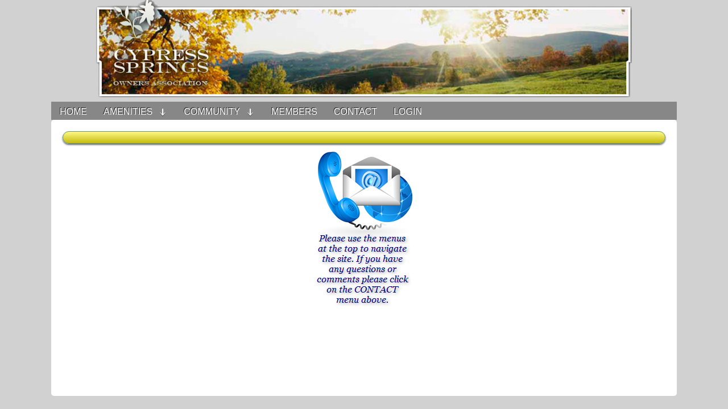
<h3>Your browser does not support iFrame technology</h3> (364, 263)
